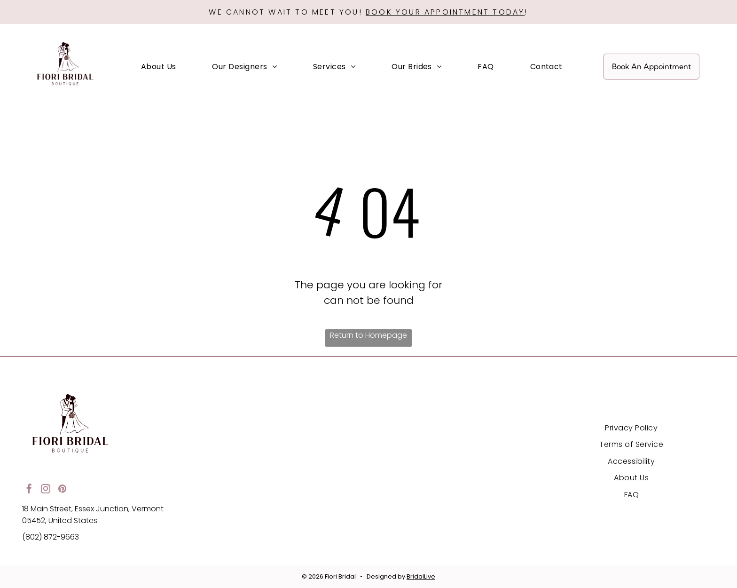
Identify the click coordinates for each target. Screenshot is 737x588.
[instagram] (46, 490)
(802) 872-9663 (50, 537)
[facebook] (29, 490)
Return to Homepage (368, 335)
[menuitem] (158, 66)
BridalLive (421, 576)
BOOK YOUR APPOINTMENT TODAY (445, 12)
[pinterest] (62, 490)
